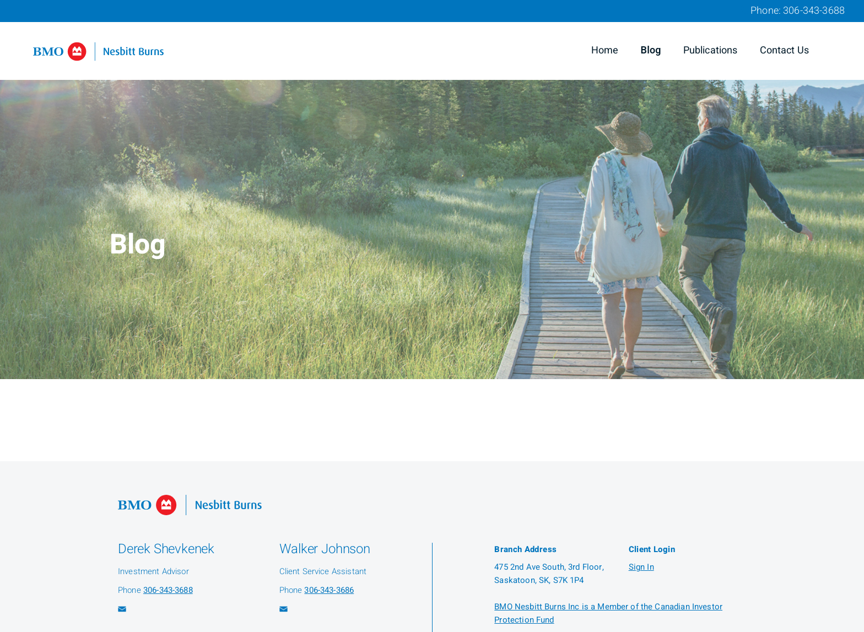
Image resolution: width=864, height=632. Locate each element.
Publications (710, 50)
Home (605, 50)
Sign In (641, 567)
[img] (432, 189)
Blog (651, 50)
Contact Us (784, 50)
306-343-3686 (329, 590)
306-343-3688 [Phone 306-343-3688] (814, 10)
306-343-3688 (168, 590)
